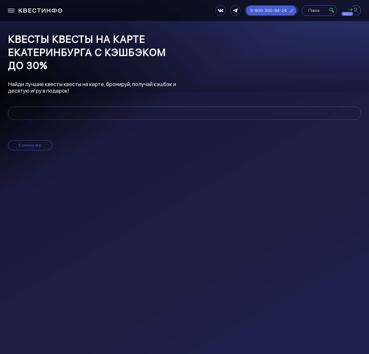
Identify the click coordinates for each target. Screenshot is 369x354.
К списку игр (30, 145)
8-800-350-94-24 (268, 10)
